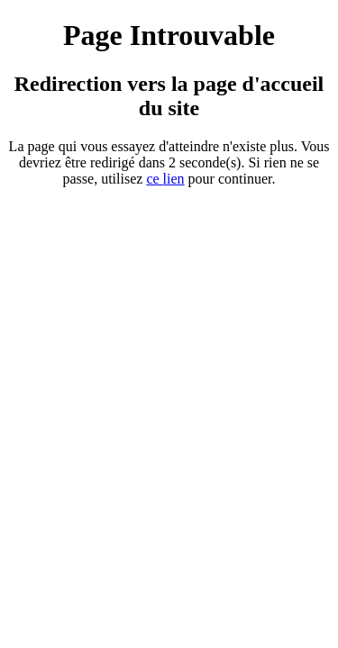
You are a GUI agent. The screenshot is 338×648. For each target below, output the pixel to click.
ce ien (165, 178)
